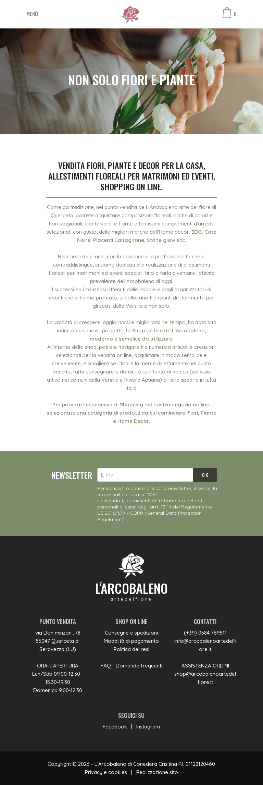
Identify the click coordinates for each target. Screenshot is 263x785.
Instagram (148, 726)
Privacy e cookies (106, 772)
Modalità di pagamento (131, 641)
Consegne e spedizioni (131, 632)
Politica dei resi (131, 649)
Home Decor (133, 421)
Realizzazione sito (157, 772)
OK (205, 474)
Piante (208, 412)
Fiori (193, 412)
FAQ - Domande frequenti (131, 665)
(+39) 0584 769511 (205, 632)
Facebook (115, 726)
